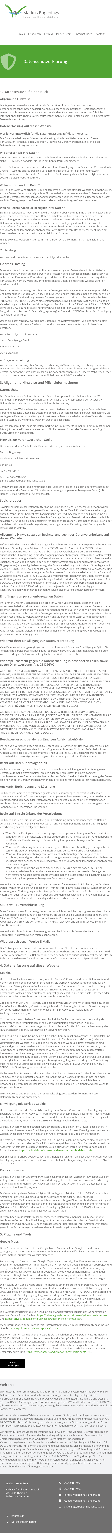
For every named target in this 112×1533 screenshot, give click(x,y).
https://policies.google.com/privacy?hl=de (34, 1328)
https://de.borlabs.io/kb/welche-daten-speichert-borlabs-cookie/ (56, 1150)
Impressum (18, 1515)
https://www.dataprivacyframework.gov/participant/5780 (58, 1352)
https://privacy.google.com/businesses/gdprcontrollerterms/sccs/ (43, 1318)
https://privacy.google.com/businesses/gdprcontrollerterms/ (72, 1315)
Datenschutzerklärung (24, 1521)
